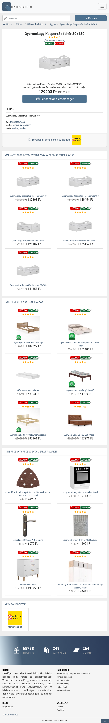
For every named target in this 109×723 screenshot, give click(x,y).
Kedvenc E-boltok (15, 604)
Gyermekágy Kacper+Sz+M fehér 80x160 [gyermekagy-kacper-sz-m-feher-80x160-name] (28, 285)
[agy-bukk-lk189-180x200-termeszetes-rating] (28, 406)
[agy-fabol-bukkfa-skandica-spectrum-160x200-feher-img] (80, 328)
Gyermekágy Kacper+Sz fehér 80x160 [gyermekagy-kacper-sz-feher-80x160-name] (80, 240)
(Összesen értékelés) (54, 40)
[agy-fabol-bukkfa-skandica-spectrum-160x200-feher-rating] (80, 314)
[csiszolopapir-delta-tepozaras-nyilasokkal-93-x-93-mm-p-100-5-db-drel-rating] (28, 464)
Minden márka (63, 680)
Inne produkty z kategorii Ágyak (24, 301)
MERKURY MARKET (22, 125)
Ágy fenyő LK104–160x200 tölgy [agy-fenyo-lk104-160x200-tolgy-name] (28, 342)
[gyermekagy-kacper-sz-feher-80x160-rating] (80, 212)
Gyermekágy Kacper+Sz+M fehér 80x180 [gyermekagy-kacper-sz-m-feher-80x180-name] (80, 196)
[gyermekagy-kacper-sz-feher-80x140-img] (28, 226)
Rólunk (60, 707)
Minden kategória (64, 677)
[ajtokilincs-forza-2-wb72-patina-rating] (28, 512)
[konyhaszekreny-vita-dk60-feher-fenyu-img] (80, 478)
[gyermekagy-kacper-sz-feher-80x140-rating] (28, 212)
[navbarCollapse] (102, 6)
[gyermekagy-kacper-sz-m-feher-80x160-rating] (28, 257)
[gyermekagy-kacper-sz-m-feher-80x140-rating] (28, 168)
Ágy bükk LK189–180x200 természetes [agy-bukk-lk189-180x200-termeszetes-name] (28, 435)
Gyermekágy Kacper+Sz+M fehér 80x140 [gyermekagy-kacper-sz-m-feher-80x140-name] (28, 196)
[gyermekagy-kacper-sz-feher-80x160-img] (80, 226)
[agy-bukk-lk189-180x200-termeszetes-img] (28, 420)
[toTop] (105, 721)
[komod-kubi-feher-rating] (28, 556)
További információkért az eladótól (54, 140)
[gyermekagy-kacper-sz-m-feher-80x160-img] (28, 271)
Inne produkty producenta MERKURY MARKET (31, 451)
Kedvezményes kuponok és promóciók (73, 673)
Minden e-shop (63, 684)
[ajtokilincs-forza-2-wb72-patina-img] (28, 525)
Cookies (60, 710)
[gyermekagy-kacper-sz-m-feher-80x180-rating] (80, 168)
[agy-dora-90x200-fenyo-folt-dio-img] (80, 376)
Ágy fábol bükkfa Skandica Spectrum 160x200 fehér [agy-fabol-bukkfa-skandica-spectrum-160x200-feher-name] (80, 344)
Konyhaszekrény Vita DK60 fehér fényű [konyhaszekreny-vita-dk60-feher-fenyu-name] (80, 492)
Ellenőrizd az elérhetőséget (54, 99)
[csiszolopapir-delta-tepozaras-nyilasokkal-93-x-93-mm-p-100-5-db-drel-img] (28, 478)
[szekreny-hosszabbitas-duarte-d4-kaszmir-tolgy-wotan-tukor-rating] (80, 556)
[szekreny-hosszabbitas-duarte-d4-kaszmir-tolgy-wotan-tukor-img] (80, 570)
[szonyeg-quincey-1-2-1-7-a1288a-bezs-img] (80, 525)
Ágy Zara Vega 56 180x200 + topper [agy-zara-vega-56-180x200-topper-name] (80, 435)
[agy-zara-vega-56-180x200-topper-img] (80, 420)
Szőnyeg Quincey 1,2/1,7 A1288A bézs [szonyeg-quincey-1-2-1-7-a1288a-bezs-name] (80, 540)
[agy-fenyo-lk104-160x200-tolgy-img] (28, 328)
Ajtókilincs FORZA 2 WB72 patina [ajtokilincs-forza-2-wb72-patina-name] (28, 540)
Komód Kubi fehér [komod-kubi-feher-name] (28, 584)
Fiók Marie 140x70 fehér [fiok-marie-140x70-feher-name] (28, 390)
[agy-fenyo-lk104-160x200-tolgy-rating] (28, 314)
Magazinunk (7, 707)
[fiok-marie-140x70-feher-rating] (28, 362)
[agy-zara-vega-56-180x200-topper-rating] (80, 406)
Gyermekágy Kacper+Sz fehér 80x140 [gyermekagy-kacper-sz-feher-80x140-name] (28, 240)
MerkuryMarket (19, 128)
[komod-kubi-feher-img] (28, 570)
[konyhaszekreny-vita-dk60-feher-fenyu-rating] (80, 464)
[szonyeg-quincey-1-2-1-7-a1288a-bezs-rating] (80, 512)
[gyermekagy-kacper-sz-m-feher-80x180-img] (80, 181)
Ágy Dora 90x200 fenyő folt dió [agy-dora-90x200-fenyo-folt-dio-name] (80, 390)
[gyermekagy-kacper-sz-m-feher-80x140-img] (28, 181)
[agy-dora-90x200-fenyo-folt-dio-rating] (80, 362)
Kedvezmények (63, 690)
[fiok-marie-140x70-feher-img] (28, 376)
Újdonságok (62, 687)
